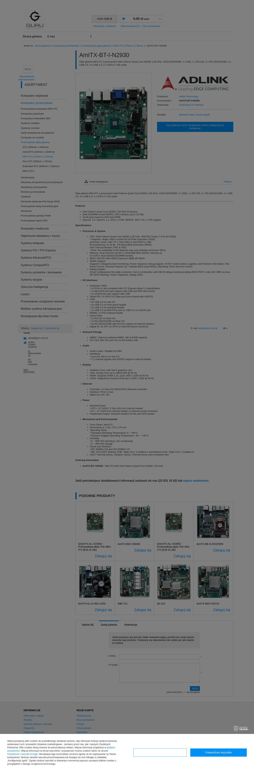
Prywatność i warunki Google (22, 754)
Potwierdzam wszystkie (218, 752)
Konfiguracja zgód (160, 752)
